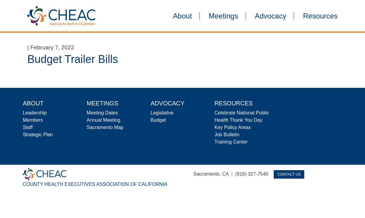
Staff (28, 127)
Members (33, 120)
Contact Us (289, 174)
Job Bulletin (227, 134)
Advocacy (270, 16)
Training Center (231, 141)
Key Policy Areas (233, 127)
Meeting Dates (102, 112)
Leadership (35, 112)
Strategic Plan (38, 134)
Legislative (161, 112)
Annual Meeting (103, 120)
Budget (158, 120)
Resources (320, 16)
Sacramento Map (105, 127)
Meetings (223, 16)
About (182, 16)
